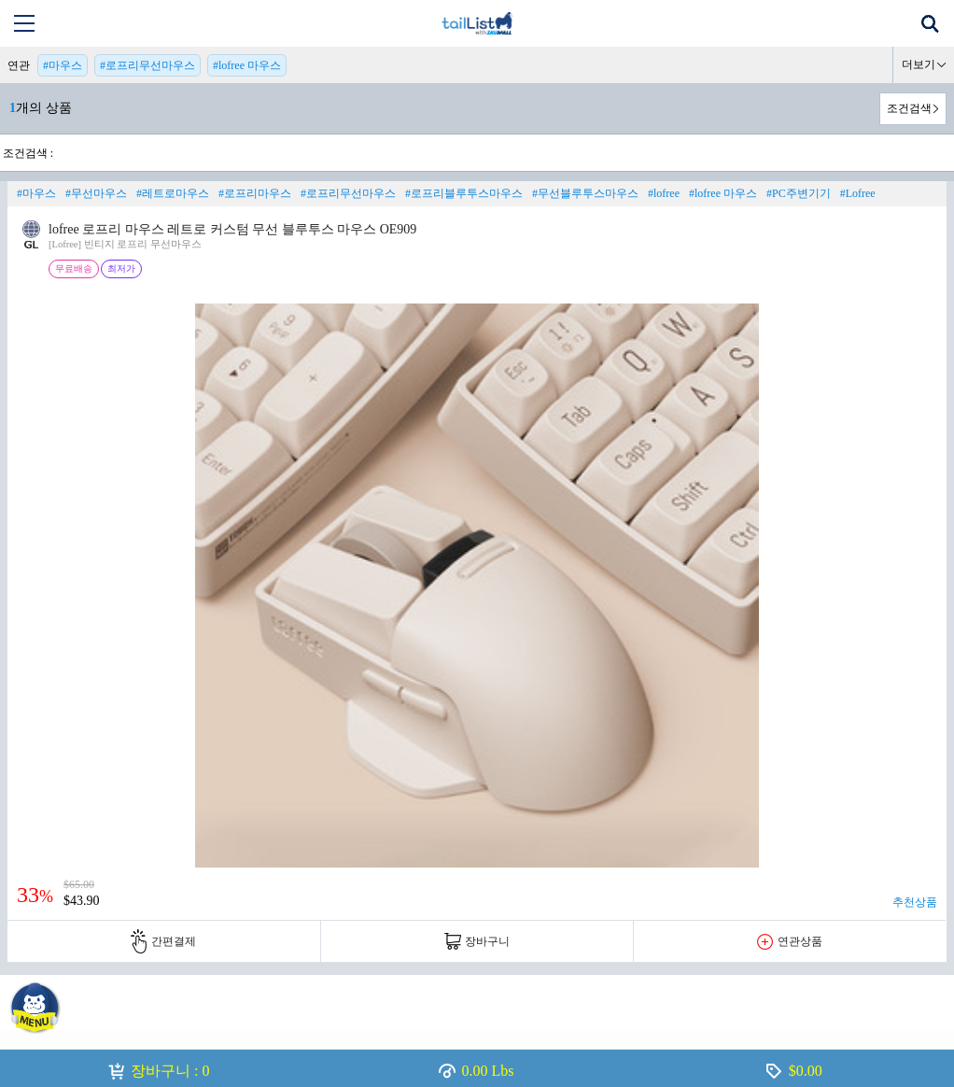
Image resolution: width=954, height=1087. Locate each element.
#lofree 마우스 (247, 65)
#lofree (664, 193)
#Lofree (858, 193)
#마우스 (62, 65)
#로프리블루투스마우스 (464, 193)
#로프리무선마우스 (147, 65)
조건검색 (909, 108)
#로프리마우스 (254, 193)
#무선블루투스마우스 (585, 193)
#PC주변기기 (798, 193)
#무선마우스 (96, 193)
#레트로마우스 (172, 193)
